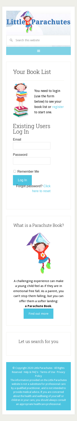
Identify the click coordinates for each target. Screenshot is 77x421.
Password (20, 154)
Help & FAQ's (31, 372)
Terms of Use (47, 372)
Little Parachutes (38, 22)
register (58, 107)
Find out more (38, 313)
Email (17, 139)
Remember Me (28, 171)
